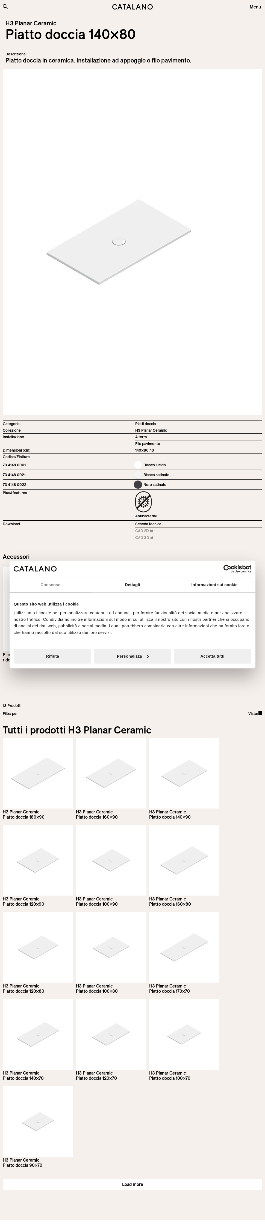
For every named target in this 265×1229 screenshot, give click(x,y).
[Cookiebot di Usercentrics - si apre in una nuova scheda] (227, 569)
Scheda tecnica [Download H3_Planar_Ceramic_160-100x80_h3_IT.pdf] (148, 523)
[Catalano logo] (132, 7)
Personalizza (133, 656)
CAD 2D (150, 531)
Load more (132, 1066)
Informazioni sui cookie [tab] (215, 584)
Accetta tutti (213, 656)
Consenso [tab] (50, 584)
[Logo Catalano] (23, 1189)
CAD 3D (150, 538)
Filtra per (10, 713)
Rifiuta (52, 656)
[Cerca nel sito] (5, 6)
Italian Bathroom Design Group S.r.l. (140, 1219)
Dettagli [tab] (132, 584)
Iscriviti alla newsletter (33, 1121)
